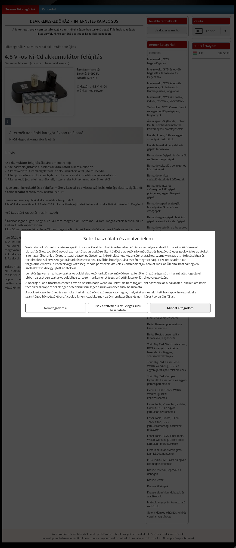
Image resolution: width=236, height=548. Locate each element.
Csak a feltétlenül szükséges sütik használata (117, 308)
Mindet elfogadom (180, 308)
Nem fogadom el (56, 308)
